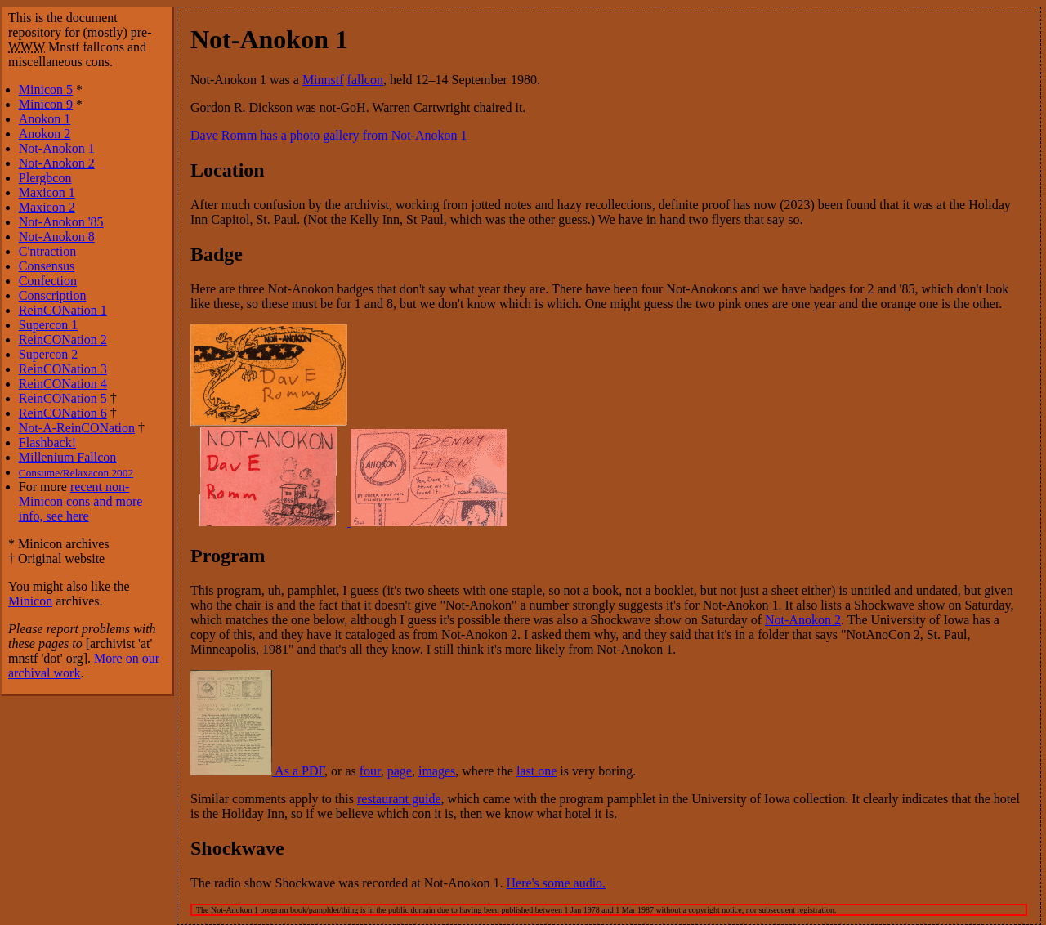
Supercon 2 (48, 354)
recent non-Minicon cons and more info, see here (81, 501)
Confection (48, 281)
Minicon (30, 601)
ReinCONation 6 (63, 413)
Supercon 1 (48, 325)
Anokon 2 (45, 134)
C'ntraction (47, 251)
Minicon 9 (46, 104)
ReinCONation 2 (63, 339)
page (399, 771)
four (370, 771)
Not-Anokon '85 (61, 222)
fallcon (365, 80)
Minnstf (323, 80)
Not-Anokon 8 (57, 237)
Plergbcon (45, 178)
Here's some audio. (556, 883)
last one (536, 771)
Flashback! (47, 442)
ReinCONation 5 (63, 398)
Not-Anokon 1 (57, 148)
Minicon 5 (46, 89)
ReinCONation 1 (63, 310)
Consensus (46, 266)
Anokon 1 (45, 119)
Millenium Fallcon (68, 457)
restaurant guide (399, 799)
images (436, 771)
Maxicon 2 (47, 207)
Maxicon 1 (47, 192)
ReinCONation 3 (63, 369)
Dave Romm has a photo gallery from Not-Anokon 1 (328, 135)
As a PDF (257, 771)
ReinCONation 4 (63, 384)
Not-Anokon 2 (803, 620)
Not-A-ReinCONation (77, 428)
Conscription (53, 295)
